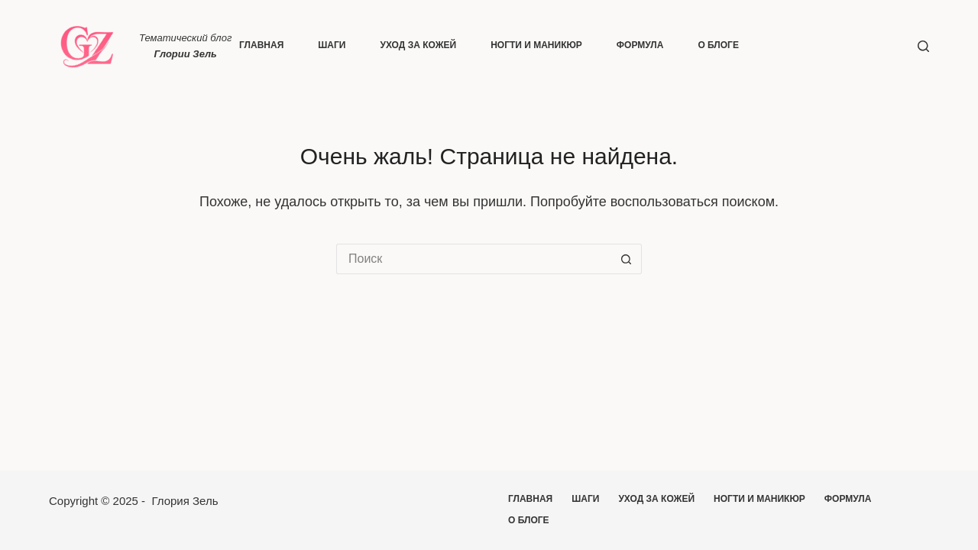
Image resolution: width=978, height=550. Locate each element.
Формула (640, 45)
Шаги (331, 45)
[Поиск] (923, 46)
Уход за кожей (418, 45)
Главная (261, 45)
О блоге (718, 45)
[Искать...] (473, 259)
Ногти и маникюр (536, 45)
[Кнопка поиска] (626, 259)
